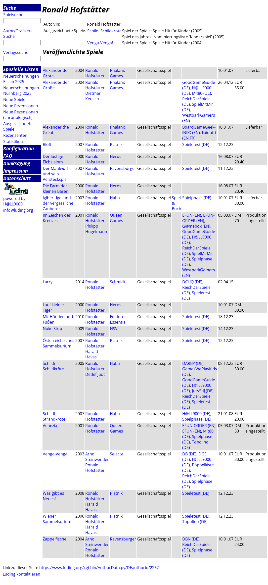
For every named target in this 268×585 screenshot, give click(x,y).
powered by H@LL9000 (14, 201)
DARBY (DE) (193, 363)
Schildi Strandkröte (54, 416)
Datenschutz (17, 178)
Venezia (50, 425)
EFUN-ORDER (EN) (198, 217)
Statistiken (13, 141)
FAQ (7, 155)
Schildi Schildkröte (104, 31)
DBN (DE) (190, 539)
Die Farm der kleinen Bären (55, 188)
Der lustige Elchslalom (53, 159)
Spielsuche (13, 14)
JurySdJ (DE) (203, 390)
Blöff (47, 144)
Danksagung (16, 163)
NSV (114, 328)
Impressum (15, 170)
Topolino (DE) (195, 521)
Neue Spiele (14, 99)
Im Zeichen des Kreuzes (57, 217)
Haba (115, 197)
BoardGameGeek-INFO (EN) (199, 129)
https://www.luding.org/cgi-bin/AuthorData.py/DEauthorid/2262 (99, 567)
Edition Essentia (118, 319)
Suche (9, 7)
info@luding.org (18, 210)
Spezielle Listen (20, 69)
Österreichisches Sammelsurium (58, 343)
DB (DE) (189, 454)
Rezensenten (15, 135)
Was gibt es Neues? (53, 495)
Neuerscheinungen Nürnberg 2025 (21, 90)
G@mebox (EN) (196, 226)
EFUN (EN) (191, 215)
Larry (47, 282)
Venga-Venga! (100, 43)
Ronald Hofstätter (95, 73)
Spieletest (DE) (195, 144)
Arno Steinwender (97, 456)
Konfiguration (18, 148)
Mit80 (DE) (201, 93)
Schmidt (117, 282)
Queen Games (116, 217)
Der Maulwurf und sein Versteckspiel (55, 174)
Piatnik (116, 144)
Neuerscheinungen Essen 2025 (21, 78)
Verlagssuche (15, 52)
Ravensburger (123, 168)
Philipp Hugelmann (96, 228)
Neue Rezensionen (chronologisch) (20, 114)
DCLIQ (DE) (192, 282)
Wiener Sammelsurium (57, 518)
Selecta (116, 454)
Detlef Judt (95, 374)
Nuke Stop (52, 328)
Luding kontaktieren (21, 574)
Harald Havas (91, 354)
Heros (115, 156)
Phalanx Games (117, 73)
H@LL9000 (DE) (196, 413)
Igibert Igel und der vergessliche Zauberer (58, 203)
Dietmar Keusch (93, 96)
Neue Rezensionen (20, 105)
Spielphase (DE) (196, 197)
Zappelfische (54, 539)
